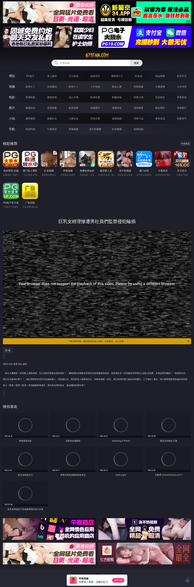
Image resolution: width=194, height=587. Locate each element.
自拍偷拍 (52, 86)
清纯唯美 (138, 108)
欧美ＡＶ (73, 86)
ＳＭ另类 (182, 86)
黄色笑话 (160, 118)
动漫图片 (95, 108)
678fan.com (97, 55)
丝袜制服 (138, 86)
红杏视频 (117, 129)
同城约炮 (30, 129)
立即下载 (118, 580)
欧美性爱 (95, 97)
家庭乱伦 (52, 118)
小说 (12, 118)
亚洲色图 (52, 108)
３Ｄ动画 (95, 86)
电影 (12, 97)
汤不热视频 (95, 129)
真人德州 (52, 76)
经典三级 (138, 97)
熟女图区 (160, 108)
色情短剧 (138, 129)
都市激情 (30, 118)
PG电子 (30, 76)
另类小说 (138, 118)
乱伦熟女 (160, 97)
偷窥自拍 (30, 108)
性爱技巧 (182, 118)
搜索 (136, 63)
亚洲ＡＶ (30, 86)
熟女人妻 (117, 86)
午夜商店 (52, 129)
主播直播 (160, 86)
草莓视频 (73, 129)
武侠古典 (95, 118)
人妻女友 (73, 118)
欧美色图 (73, 108)
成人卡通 (73, 97)
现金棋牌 (160, 76)
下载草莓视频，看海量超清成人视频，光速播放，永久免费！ (129, 341)
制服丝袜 (117, 97)
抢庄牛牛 (182, 76)
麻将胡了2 (116, 76)
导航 (12, 129)
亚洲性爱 (30, 97)
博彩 (12, 76)
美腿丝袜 (117, 108)
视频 (12, 86)
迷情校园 (117, 118)
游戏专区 (95, 76)
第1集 (7, 350)
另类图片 (182, 108)
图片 (12, 108)
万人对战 (73, 76)
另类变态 (182, 97)
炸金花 (138, 76)
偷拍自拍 (52, 97)
